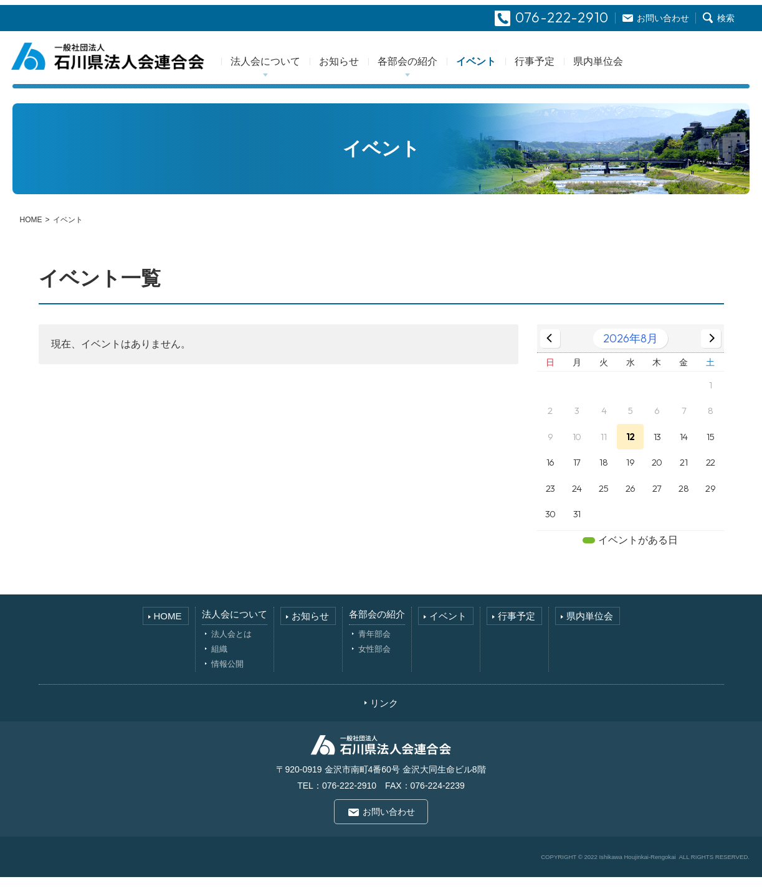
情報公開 (227, 678)
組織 (219, 663)
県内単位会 (632, 73)
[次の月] (711, 353)
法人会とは (231, 648)
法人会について (300, 73)
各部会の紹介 (442, 73)
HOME (31, 234)
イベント (510, 73)
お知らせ (373, 73)
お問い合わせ (389, 826)
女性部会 (374, 663)
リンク (384, 717)
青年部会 (374, 648)
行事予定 (569, 73)
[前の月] (550, 353)
